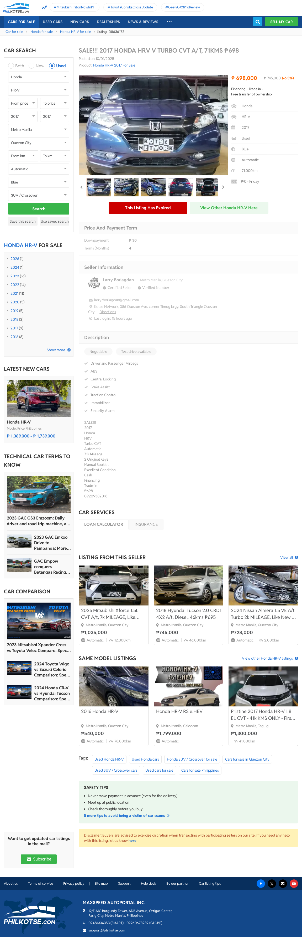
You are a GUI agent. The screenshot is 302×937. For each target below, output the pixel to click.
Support (124, 883)
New (40, 66)
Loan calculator (103, 524)
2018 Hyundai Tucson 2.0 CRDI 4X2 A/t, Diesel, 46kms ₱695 (188, 613)
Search (38, 209)
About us (11, 883)
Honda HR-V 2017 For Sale (114, 65)
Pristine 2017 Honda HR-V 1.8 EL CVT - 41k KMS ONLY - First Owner (262, 715)
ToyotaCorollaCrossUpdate (131, 7)
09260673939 (137, 923)
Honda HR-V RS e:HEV (179, 711)
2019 (14, 310)
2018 (14, 319)
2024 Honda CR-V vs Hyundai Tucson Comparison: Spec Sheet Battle (52, 693)
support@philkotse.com (106, 930)
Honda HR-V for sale (75, 31)
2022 (14, 284)
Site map (101, 883)
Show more (56, 350)
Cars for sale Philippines (200, 770)
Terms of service (40, 883)
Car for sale (14, 31)
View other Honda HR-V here (229, 208)
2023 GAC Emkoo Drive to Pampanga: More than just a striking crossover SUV (52, 542)
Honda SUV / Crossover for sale (192, 759)
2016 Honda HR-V (99, 711)
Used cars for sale (159, 770)
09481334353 (99, 923)
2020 (14, 302)
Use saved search (55, 221)
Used (61, 66)
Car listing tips (210, 883)
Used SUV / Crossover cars (115, 770)
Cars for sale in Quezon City (247, 759)
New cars (79, 21)
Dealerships (108, 21)
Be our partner (177, 883)
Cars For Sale (21, 21)
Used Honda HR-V (109, 759)
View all (286, 557)
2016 (14, 336)
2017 (14, 328)
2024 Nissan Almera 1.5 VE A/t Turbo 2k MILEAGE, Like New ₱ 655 (263, 614)
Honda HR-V (19, 422)
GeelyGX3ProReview (184, 7)
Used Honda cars (145, 759)
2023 (14, 276)
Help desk (148, 883)
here (132, 840)
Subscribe (38, 859)
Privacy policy (73, 883)
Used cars (52, 21)
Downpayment (96, 240)
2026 (14, 258)
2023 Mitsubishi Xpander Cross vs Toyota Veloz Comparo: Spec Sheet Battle (37, 648)
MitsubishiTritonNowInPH (76, 7)
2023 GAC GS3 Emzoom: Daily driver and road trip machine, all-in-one (38, 521)
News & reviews (143, 21)
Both (19, 66)
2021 (14, 293)
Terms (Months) (96, 248)
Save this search (23, 221)
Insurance (146, 524)
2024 (14, 267)
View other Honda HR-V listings (267, 658)
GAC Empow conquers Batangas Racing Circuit (50, 566)
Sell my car (281, 21)
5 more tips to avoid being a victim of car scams (127, 815)
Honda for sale (41, 31)
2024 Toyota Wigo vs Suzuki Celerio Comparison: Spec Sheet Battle (51, 669)
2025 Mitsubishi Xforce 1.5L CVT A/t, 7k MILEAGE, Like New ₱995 (109, 614)
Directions (107, 311)
